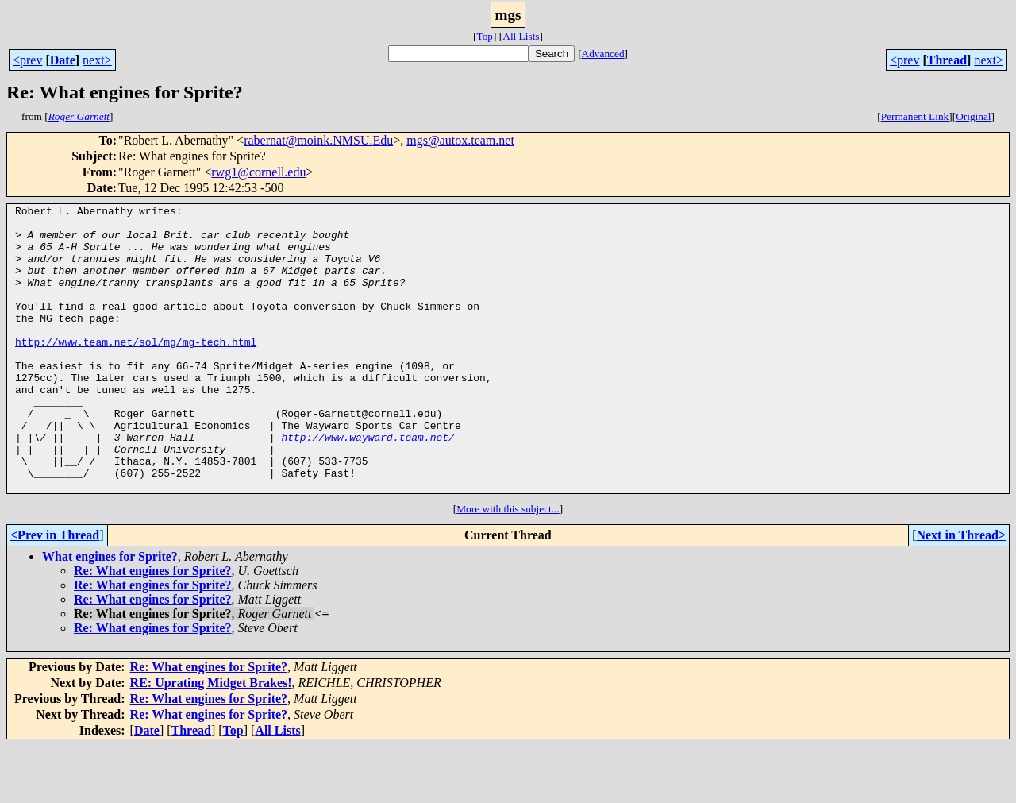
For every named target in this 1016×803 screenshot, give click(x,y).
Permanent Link (915, 116)
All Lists (520, 36)
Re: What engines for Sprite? (153, 628)
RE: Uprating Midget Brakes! (211, 740)
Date (62, 60)
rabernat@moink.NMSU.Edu (318, 140)
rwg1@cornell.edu (258, 172)
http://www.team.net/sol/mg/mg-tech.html (135, 370)
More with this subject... (508, 566)
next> (97, 60)
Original (973, 116)
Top (484, 36)
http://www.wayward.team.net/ (367, 484)
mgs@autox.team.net (460, 140)
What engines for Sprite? (110, 613)
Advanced (603, 54)
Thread (947, 60)
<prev (27, 60)
